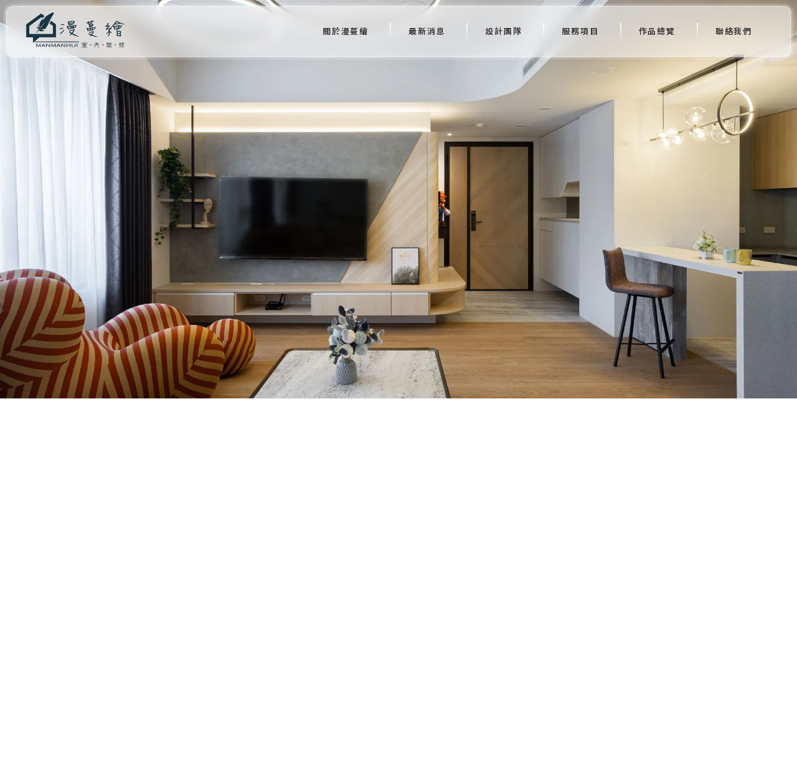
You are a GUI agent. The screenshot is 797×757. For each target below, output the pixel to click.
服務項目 (580, 31)
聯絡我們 (733, 31)
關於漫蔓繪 (346, 31)
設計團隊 (503, 31)
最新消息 (426, 31)
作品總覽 (657, 31)
